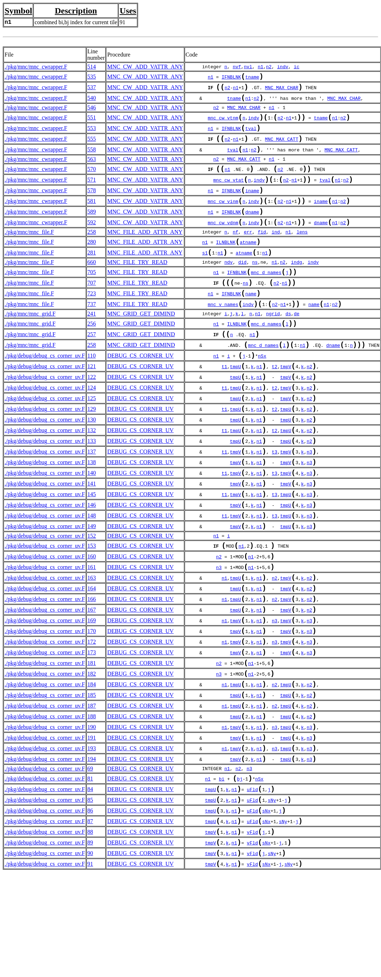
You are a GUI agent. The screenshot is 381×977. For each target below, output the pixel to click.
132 (92, 472)
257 (92, 363)
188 (92, 795)
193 (92, 831)
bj (240, 865)
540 (92, 101)
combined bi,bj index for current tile (76, 22)
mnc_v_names (223, 331)
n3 (309, 497)
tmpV (285, 400)
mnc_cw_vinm (223, 217)
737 (92, 330)
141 (92, 533)
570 (92, 180)
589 (92, 228)
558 (92, 159)
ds (288, 341)
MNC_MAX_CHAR (281, 90)
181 (92, 735)
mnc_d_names (266, 295)
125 (92, 436)
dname (252, 229)
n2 (269, 67)
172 (92, 711)
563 (92, 169)
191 (92, 819)
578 (92, 204)
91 (90, 961)
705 (92, 294)
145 (92, 545)
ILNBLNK (226, 262)
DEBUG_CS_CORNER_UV (140, 388)
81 (90, 864)
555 (92, 147)
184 (92, 759)
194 (92, 844)
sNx (266, 901)
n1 (260, 67)
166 (92, 662)
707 (92, 306)
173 (92, 723)
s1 (205, 274)
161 (92, 626)
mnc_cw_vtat (228, 192)
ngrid (273, 341)
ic (297, 67)
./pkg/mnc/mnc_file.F (29, 250)
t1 (224, 400)
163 (92, 638)
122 (92, 412)
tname (252, 78)
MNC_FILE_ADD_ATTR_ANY (144, 250)
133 (92, 484)
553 (92, 134)
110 (92, 388)
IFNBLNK (231, 78)
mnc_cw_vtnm (223, 123)
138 (92, 508)
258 (92, 250)
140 (92, 520)
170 (92, 699)
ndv (228, 283)
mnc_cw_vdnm (223, 241)
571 (92, 192)
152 (92, 591)
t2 (274, 400)
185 (92, 771)
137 (92, 496)
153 (92, 602)
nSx (262, 388)
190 (92, 807)
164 (92, 650)
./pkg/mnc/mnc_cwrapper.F (36, 67)
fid (262, 250)
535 (92, 77)
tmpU (235, 400)
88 (90, 925)
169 (92, 686)
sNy (272, 889)
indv (282, 67)
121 (92, 400)
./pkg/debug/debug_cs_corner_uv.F (45, 388)
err (248, 250)
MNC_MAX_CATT (281, 147)
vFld (252, 926)
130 (92, 460)
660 (92, 283)
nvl (248, 67)
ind (275, 250)
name (250, 319)
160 (92, 614)
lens (302, 250)
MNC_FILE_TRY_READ (137, 283)
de (297, 341)
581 (92, 216)
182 (92, 747)
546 (92, 112)
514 (92, 67)
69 (90, 854)
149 (92, 581)
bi (221, 865)
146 (92, 557)
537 (92, 89)
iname (252, 205)
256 (92, 351)
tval (250, 135)
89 (90, 937)
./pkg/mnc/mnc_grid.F (30, 341)
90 (90, 949)
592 (92, 240)
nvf (237, 67)
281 (92, 273)
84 (90, 877)
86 (90, 901)
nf (235, 250)
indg (296, 283)
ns (255, 283)
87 (90, 913)
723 (92, 318)
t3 (274, 497)
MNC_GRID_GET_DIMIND (141, 341)
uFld (252, 877)
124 (92, 424)
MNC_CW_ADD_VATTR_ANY (145, 67)
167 (92, 674)
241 (92, 341)
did (242, 283)
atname (248, 262)
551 (92, 122)
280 (92, 261)
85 (90, 889)
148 (92, 569)
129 (92, 448)
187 (92, 783)
